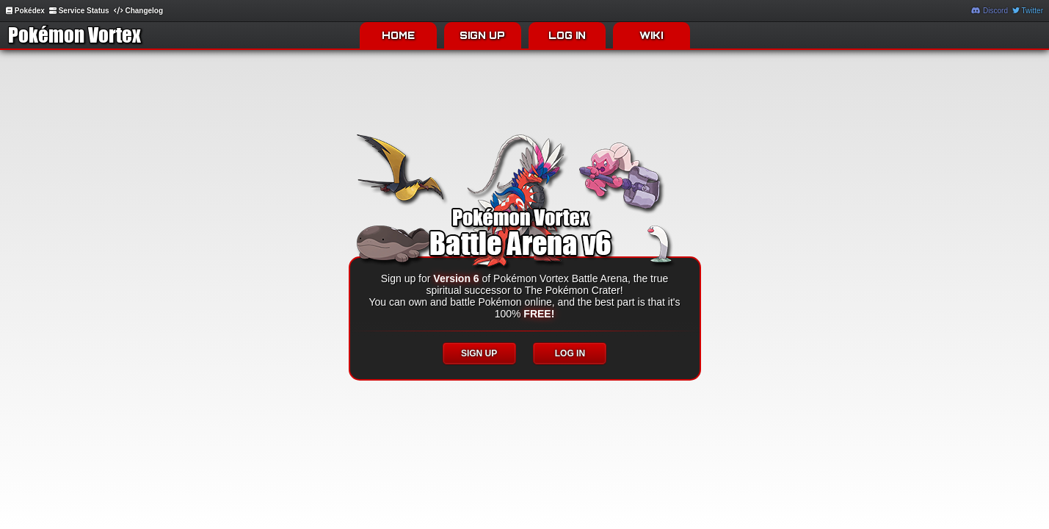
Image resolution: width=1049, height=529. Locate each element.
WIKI (651, 35)
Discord (989, 11)
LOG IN (567, 35)
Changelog (138, 11)
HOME (398, 35)
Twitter (1027, 11)
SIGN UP (482, 35)
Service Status (79, 11)
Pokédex (25, 11)
